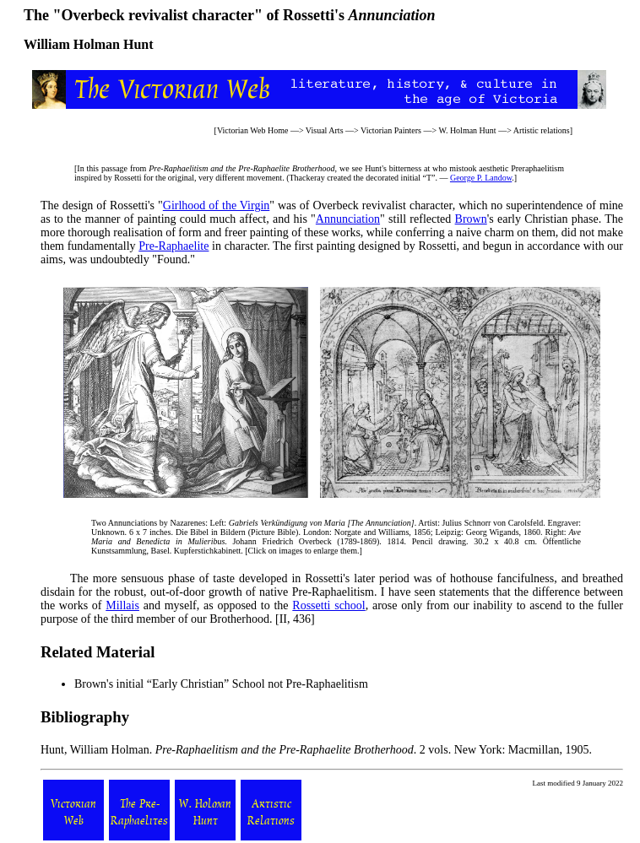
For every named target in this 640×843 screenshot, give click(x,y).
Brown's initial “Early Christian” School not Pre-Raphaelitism (221, 684)
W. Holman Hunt (467, 130)
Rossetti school (328, 605)
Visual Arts (325, 130)
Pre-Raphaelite (173, 246)
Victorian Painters (391, 130)
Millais (122, 605)
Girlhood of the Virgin (216, 205)
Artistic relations (541, 130)
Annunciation (348, 219)
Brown (471, 219)
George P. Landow (481, 177)
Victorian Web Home (253, 130)
